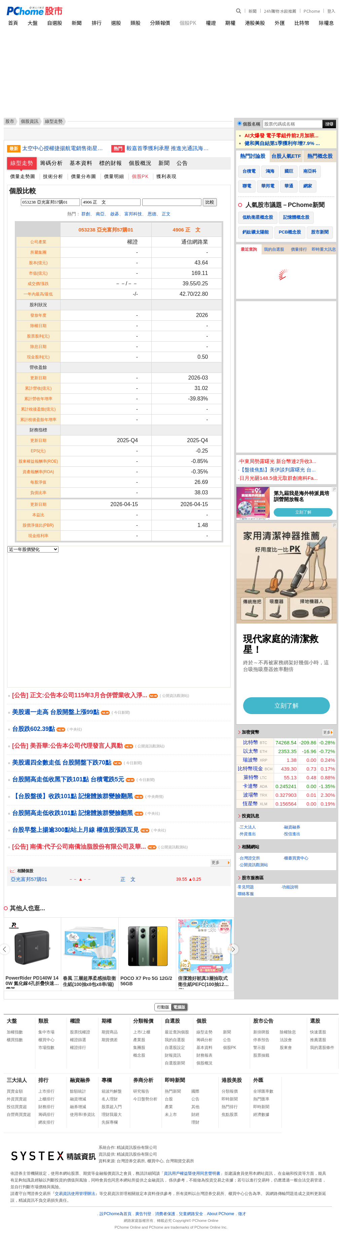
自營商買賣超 (19, 1114)
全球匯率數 (263, 1091)
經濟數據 (261, 1114)
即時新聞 (175, 1080)
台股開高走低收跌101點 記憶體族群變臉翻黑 (86, 813)
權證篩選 (78, 1039)
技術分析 (53, 176)
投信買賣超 (17, 1106)
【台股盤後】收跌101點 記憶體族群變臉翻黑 (87, 796)
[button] (233, 949)
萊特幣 (251, 777)
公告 (182, 163)
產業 (169, 1106)
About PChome (220, 1213)
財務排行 (46, 1106)
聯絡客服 (246, 893)
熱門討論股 (252, 156)
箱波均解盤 (112, 1091)
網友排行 (46, 1122)
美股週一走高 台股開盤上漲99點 (71, 712)
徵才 (242, 1213)
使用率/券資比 (82, 1114)
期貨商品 (110, 1032)
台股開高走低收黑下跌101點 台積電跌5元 (83, 779)
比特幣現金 (250, 768)
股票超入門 (112, 1106)
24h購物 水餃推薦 (280, 11)
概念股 (139, 1055)
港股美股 (255, 22)
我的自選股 (274, 249)
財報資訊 (173, 1055)
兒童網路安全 (191, 1213)
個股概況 (140, 163)
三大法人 (248, 827)
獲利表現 (166, 176)
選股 (116, 22)
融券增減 (78, 1106)
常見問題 (246, 887)
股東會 (286, 1047)
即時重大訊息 (324, 249)
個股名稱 (251, 124)
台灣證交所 (250, 858)
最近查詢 (249, 249)
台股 (169, 1099)
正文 (166, 213)
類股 (135, 22)
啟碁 (114, 213)
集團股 (139, 1047)
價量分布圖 (83, 176)
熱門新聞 (173, 1091)
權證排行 (78, 1047)
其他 (195, 1106)
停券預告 (261, 1039)
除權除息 (288, 1032)
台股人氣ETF (286, 156)
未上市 (171, 1114)
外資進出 (248, 834)
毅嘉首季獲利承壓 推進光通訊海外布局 (168, 148)
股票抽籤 (261, 1055)
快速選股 (318, 1032)
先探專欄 (110, 1122)
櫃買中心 (46, 1039)
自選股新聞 (175, 1063)
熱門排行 (230, 1106)
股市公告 (263, 1021)
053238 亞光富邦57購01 (106, 230)
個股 (201, 1021)
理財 (195, 1122)
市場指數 (46, 1047)
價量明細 (114, 176)
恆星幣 (250, 803)
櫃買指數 (15, 1039)
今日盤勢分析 (145, 1099)
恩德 (152, 213)
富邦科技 (133, 213)
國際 (195, 1091)
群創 (85, 213)
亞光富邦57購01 (29, 879)
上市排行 (46, 1091)
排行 (96, 22)
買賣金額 (15, 1091)
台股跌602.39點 (47, 729)
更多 (216, 862)
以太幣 (250, 751)
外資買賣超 (17, 1099)
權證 (211, 22)
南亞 (100, 213)
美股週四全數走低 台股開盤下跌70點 (77, 762)
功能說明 (290, 887)
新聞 (253, 11)
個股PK (188, 22)
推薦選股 (318, 1039)
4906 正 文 (187, 230)
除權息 (326, 22)
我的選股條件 (322, 1047)
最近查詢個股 (177, 1032)
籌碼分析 (51, 163)
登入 (331, 11)
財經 (195, 1114)
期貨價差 (110, 1039)
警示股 (259, 1047)
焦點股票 (230, 1114)
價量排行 (299, 249)
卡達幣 (250, 786)
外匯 (280, 22)
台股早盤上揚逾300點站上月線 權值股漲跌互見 (89, 829)
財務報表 (204, 1055)
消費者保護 (165, 1213)
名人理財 (110, 1099)
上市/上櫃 (141, 1032)
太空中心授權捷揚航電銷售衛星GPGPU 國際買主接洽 (64, 148)
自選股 (54, 22)
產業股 (139, 1039)
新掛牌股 (261, 1032)
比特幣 (301, 22)
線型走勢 (21, 163)
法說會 (286, 1039)
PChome (312, 11)
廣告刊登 (143, 1213)
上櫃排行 (46, 1099)
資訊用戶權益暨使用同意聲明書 (192, 1173)
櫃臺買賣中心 (296, 858)
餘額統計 (78, 1091)
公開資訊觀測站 (254, 864)
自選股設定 (175, 1047)
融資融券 (292, 827)
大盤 (33, 22)
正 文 (128, 879)
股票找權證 (80, 1032)
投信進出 (292, 834)
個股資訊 (29, 121)
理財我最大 (112, 1114)
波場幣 (250, 795)
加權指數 (15, 1032)
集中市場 (46, 1032)
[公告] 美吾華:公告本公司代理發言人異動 (88, 745)
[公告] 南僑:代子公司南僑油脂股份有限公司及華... (100, 846)
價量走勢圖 (22, 176)
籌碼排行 (46, 1114)
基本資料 (81, 163)
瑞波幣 (250, 760)
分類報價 (160, 22)
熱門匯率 (261, 1099)
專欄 (107, 1080)
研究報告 (141, 1091)
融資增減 (78, 1099)
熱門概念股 (320, 156)
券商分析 (143, 1080)
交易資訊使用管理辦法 (75, 1193)
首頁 (13, 22)
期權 (230, 22)
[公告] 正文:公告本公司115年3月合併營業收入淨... (100, 695)
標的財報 (110, 163)
